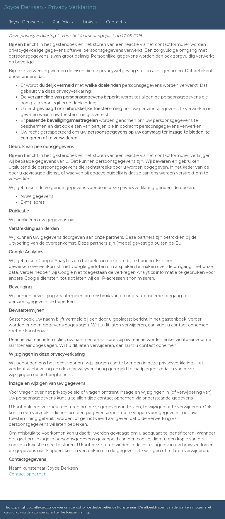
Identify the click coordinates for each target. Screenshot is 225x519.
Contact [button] (116, 22)
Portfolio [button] (63, 22)
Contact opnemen (28, 474)
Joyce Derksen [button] (26, 22)
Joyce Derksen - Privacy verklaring (50, 7)
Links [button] (90, 22)
